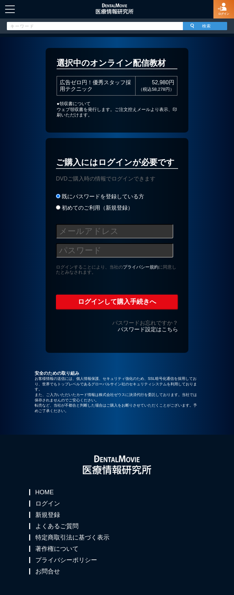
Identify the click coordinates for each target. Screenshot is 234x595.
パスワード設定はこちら (148, 329)
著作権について (57, 549)
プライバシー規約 (141, 267)
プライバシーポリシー (66, 560)
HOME (44, 492)
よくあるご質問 (57, 526)
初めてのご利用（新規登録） (94, 208)
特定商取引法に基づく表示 (72, 537)
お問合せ (47, 571)
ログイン (47, 503)
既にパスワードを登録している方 (100, 196)
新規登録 (47, 515)
